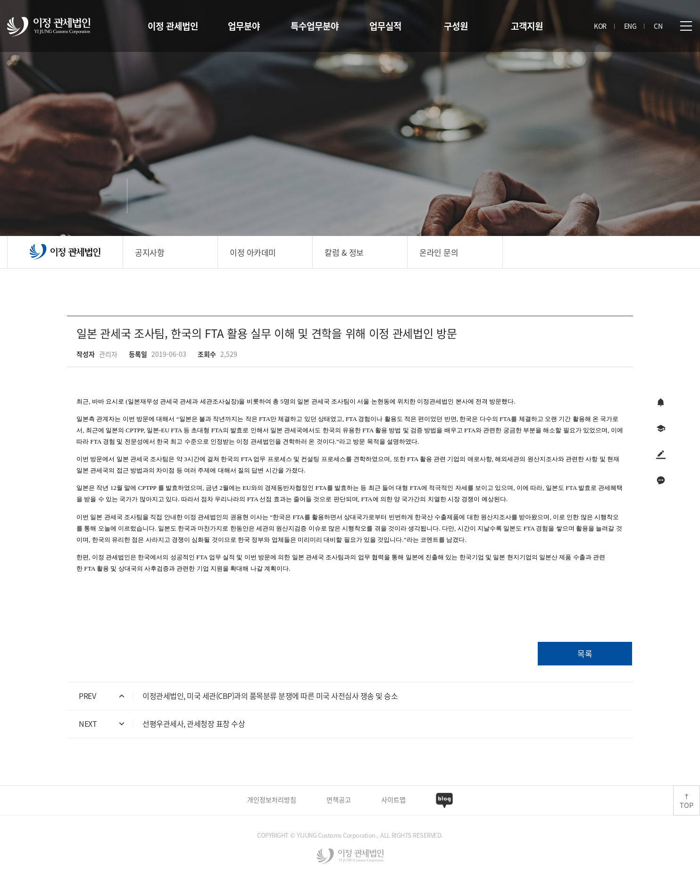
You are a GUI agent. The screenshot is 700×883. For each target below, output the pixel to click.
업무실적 (385, 26)
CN (658, 26)
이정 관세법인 (173, 26)
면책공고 (338, 799)
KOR (600, 26)
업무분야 (244, 26)
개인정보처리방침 (271, 799)
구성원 (456, 26)
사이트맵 (393, 799)
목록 (584, 653)
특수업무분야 (315, 26)
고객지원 (527, 26)
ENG (630, 26)
